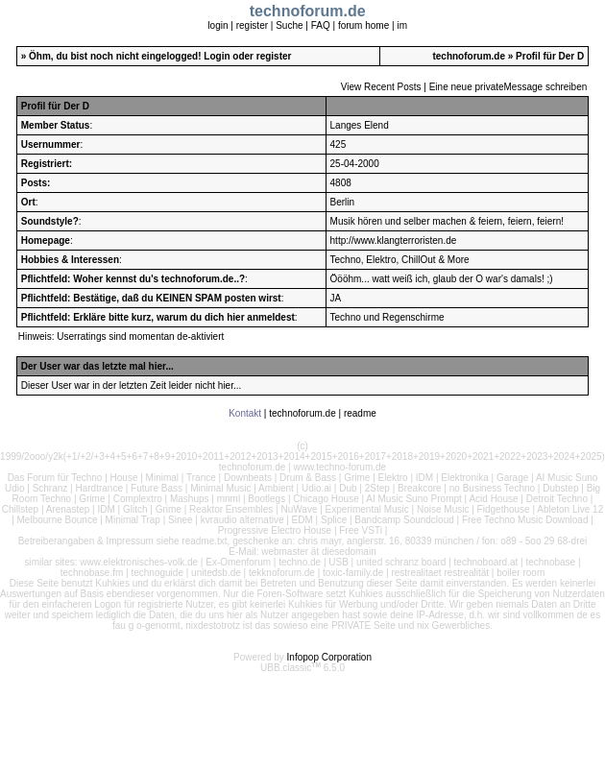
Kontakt (245, 413)
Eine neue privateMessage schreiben (508, 87)
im (402, 25)
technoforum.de (468, 56)
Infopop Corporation (329, 657)
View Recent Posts (381, 87)
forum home (363, 25)
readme (360, 413)
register (252, 25)
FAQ (320, 25)
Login (217, 56)
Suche (289, 25)
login (217, 25)
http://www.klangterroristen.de (393, 240)
